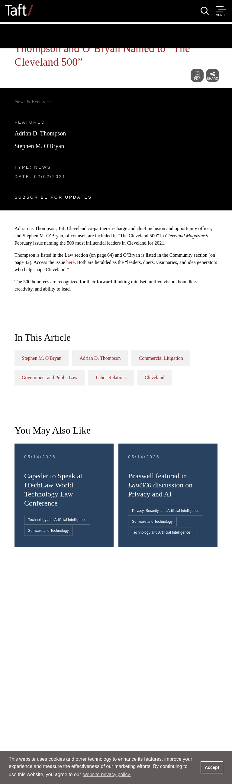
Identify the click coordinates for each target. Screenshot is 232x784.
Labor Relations (111, 377)
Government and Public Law (49, 377)
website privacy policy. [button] (107, 774)
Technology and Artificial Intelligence (57, 520)
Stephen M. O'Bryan (39, 146)
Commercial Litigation (161, 358)
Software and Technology (48, 531)
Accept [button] (212, 767)
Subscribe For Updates (53, 197)
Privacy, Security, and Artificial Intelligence (165, 511)
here (70, 262)
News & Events (29, 101)
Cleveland (154, 377)
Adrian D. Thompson (40, 133)
